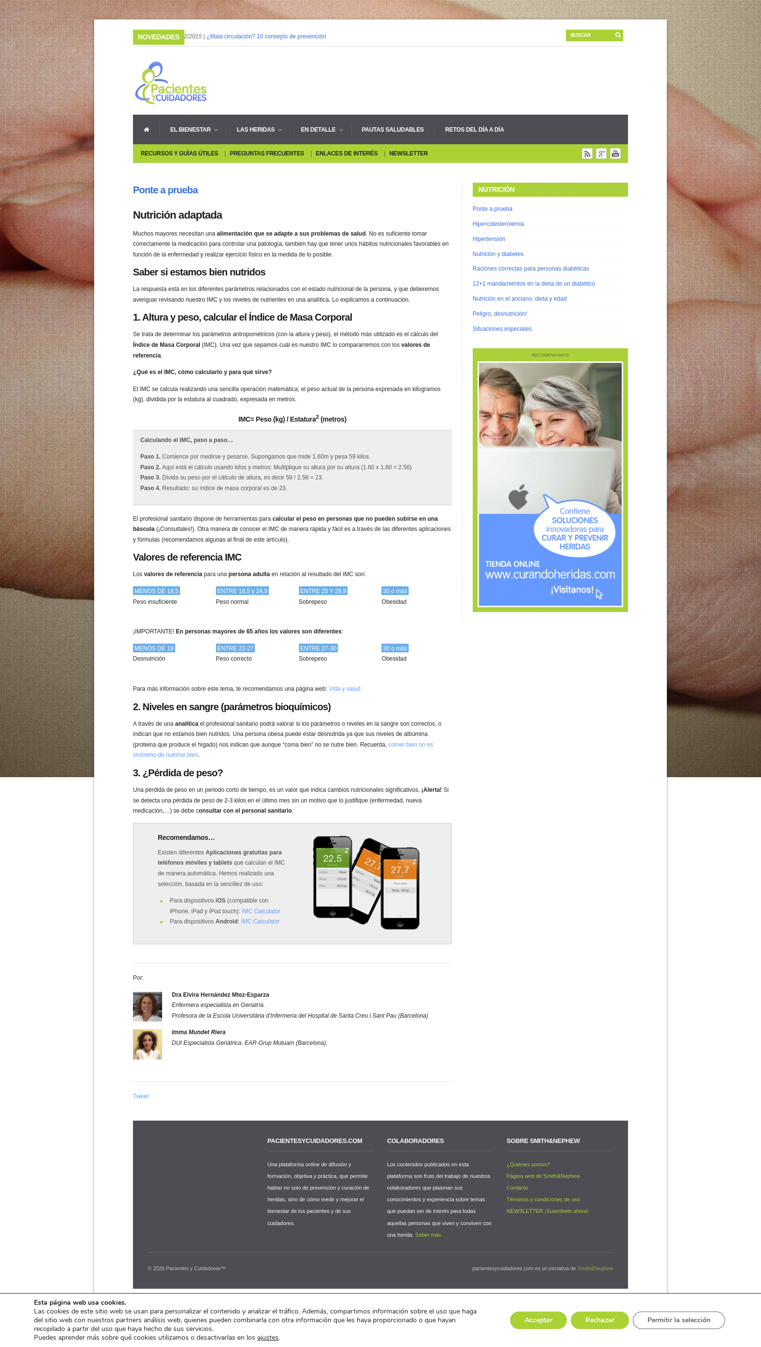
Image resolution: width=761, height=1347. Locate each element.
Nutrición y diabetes (498, 254)
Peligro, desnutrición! (500, 313)
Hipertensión (489, 239)
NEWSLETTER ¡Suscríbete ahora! (548, 1211)
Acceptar (538, 1320)
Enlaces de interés (347, 153)
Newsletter (408, 153)
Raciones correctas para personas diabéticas (531, 268)
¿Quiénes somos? (528, 1164)
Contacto (517, 1188)
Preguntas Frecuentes (267, 153)
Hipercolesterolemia (498, 224)
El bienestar (189, 129)
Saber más (428, 1235)
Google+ (601, 153)
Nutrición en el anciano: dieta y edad (520, 298)
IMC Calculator (261, 911)
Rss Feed (587, 153)
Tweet (141, 1096)
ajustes (268, 1337)
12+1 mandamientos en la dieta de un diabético (534, 283)
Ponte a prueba (165, 190)
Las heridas (254, 129)
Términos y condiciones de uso (543, 1199)
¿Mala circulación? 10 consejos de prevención (266, 36)
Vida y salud (345, 688)
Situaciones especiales (502, 328)
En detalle (316, 129)
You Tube (615, 153)
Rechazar (599, 1320)
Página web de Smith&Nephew (543, 1176)
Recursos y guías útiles (179, 153)
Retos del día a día (474, 129)
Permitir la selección (679, 1320)
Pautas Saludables (393, 129)
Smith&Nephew (595, 1268)
